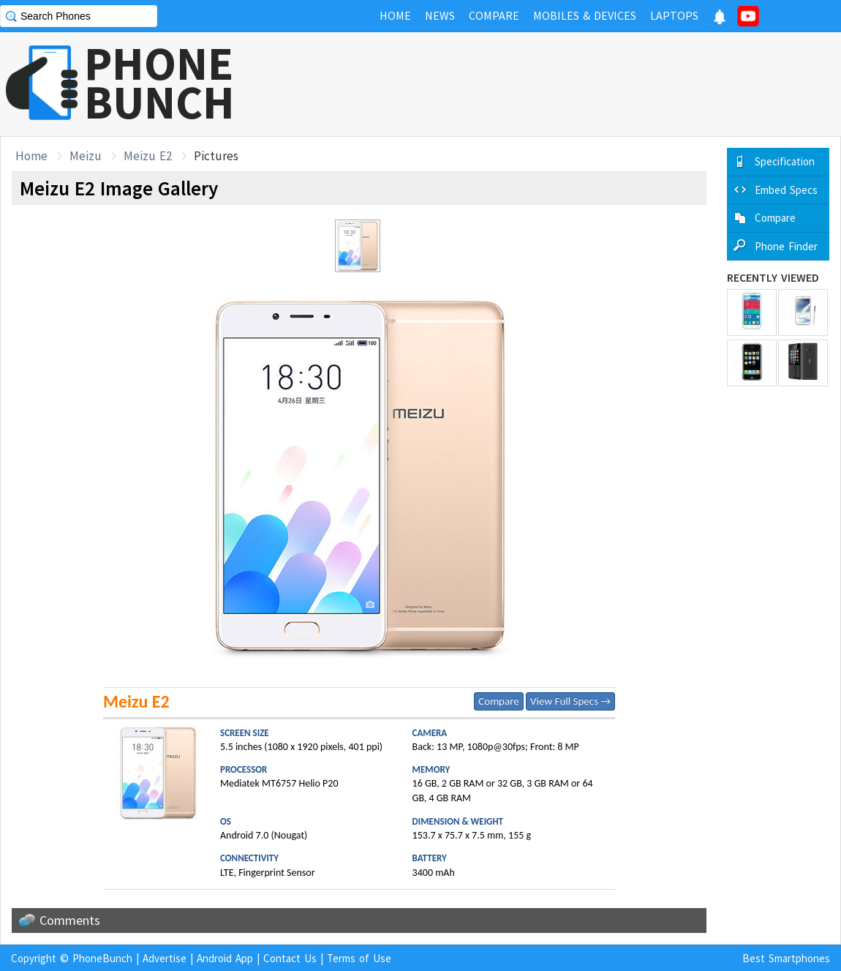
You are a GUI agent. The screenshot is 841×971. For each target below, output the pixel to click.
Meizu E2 (148, 156)
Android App (225, 958)
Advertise (164, 958)
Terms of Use (359, 958)
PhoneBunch (102, 958)
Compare (498, 701)
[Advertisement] (575, 84)
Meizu (85, 156)
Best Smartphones (786, 958)
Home (31, 156)
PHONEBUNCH (159, 82)
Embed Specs (786, 190)
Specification (785, 161)
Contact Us (290, 958)
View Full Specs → (570, 701)
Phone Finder (786, 246)
